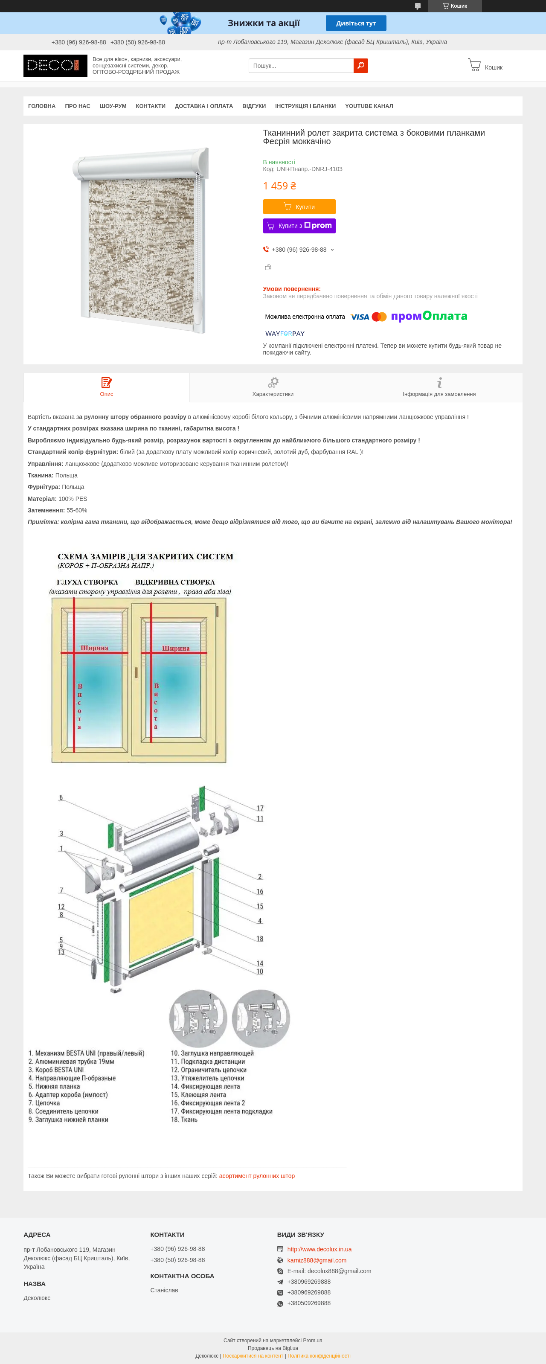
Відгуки (254, 106)
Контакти (151, 106)
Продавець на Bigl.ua (273, 1348)
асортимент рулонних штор (257, 1175)
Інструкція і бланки (305, 106)
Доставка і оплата (204, 106)
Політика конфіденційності (319, 1356)
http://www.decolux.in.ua (320, 1249)
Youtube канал (369, 106)
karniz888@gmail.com (317, 1260)
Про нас (77, 106)
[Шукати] (361, 65)
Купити (305, 207)
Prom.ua (312, 1341)
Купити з (305, 226)
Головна (41, 106)
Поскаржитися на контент (253, 1356)
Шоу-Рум (113, 106)
